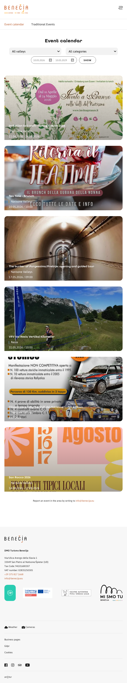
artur (8, 677)
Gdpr (7, 645)
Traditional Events (43, 24)
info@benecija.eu (85, 500)
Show (87, 60)
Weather (10, 626)
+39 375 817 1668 (13, 574)
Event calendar (14, 24)
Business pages (12, 639)
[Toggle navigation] (121, 7)
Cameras (28, 626)
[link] (10, 593)
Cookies (8, 652)
